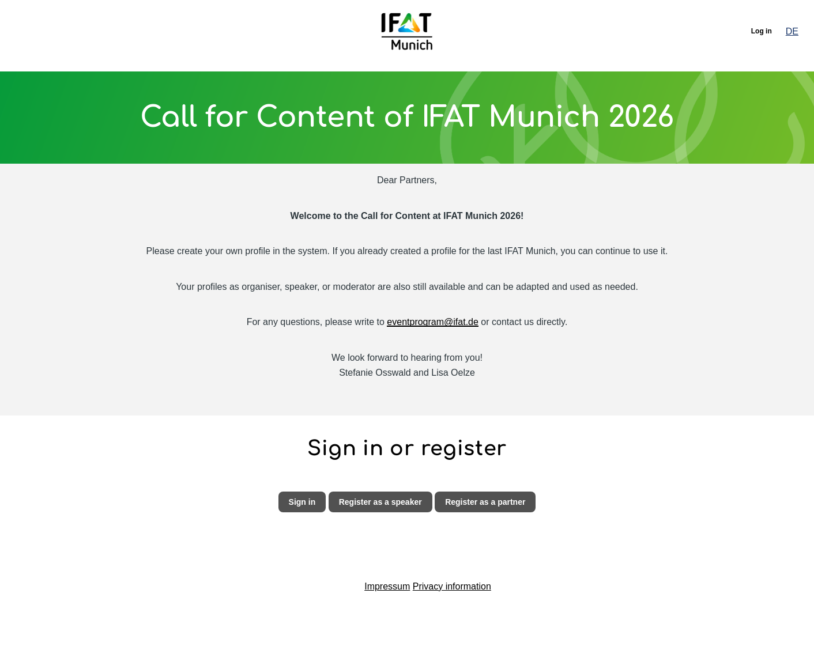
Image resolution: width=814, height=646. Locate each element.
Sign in (302, 502)
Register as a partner (485, 502)
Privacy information (452, 586)
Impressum (387, 586)
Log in (761, 31)
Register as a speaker (380, 502)
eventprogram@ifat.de (432, 322)
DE (792, 31)
